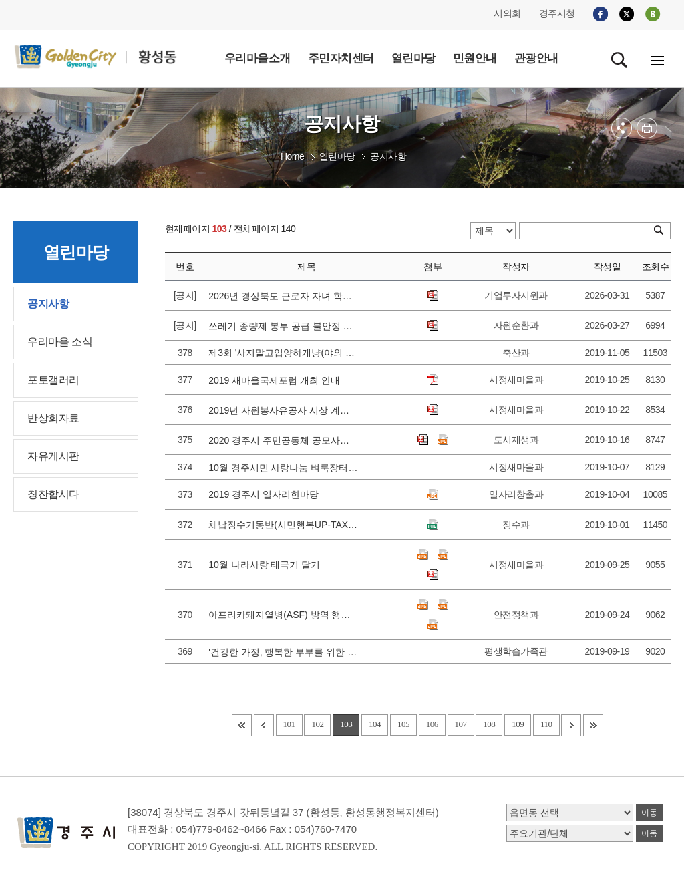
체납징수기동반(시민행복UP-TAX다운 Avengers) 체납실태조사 (282, 524)
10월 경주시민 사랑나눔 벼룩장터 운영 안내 (282, 467)
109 (518, 724)
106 (432, 724)
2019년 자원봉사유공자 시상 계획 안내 (282, 410)
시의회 (507, 13)
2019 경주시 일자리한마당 (266, 494)
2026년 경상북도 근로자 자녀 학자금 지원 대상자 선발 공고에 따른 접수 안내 (282, 296)
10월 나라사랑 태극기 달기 (266, 564)
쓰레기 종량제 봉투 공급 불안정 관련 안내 (282, 326)
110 (546, 724)
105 (403, 724)
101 (289, 724)
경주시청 (557, 13)
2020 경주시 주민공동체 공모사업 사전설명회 (282, 440)
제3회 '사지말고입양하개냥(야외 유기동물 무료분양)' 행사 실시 (282, 352)
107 (461, 724)
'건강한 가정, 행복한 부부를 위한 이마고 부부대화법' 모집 (282, 652)
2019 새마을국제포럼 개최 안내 (276, 380)
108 (489, 724)
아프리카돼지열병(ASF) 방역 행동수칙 (282, 614)
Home (292, 156)
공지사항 (388, 156)
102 (317, 724)
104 (375, 724)
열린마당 (337, 156)
